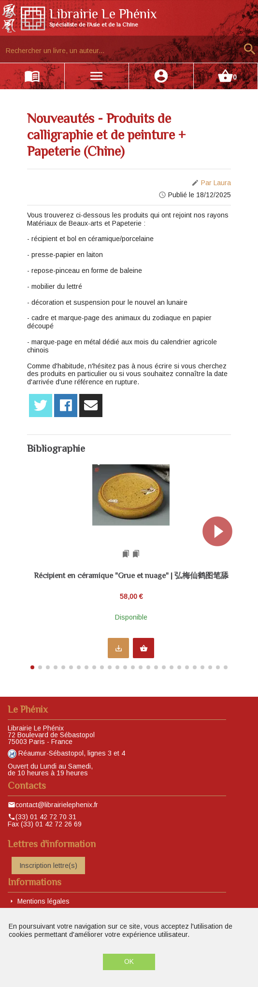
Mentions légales (43, 901)
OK (129, 961)
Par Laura (216, 183)
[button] (221, 564)
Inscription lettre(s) (48, 865)
